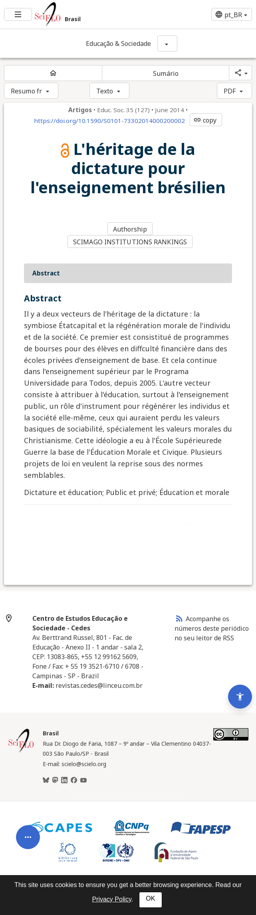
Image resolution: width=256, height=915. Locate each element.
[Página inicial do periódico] (53, 73)
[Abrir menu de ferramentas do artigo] (28, 843)
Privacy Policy (111, 899)
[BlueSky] (46, 780)
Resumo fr (26, 91)
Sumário (166, 73)
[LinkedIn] (64, 780)
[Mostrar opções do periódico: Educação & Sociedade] (167, 43)
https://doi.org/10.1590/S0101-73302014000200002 (109, 121)
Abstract (46, 273)
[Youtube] (83, 780)
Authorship (130, 229)
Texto (104, 91)
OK (150, 898)
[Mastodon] (55, 780)
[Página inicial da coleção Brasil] (21, 751)
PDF (230, 91)
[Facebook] (74, 780)
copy (204, 120)
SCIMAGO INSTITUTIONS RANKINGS (130, 242)
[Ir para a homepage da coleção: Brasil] (85, 14)
